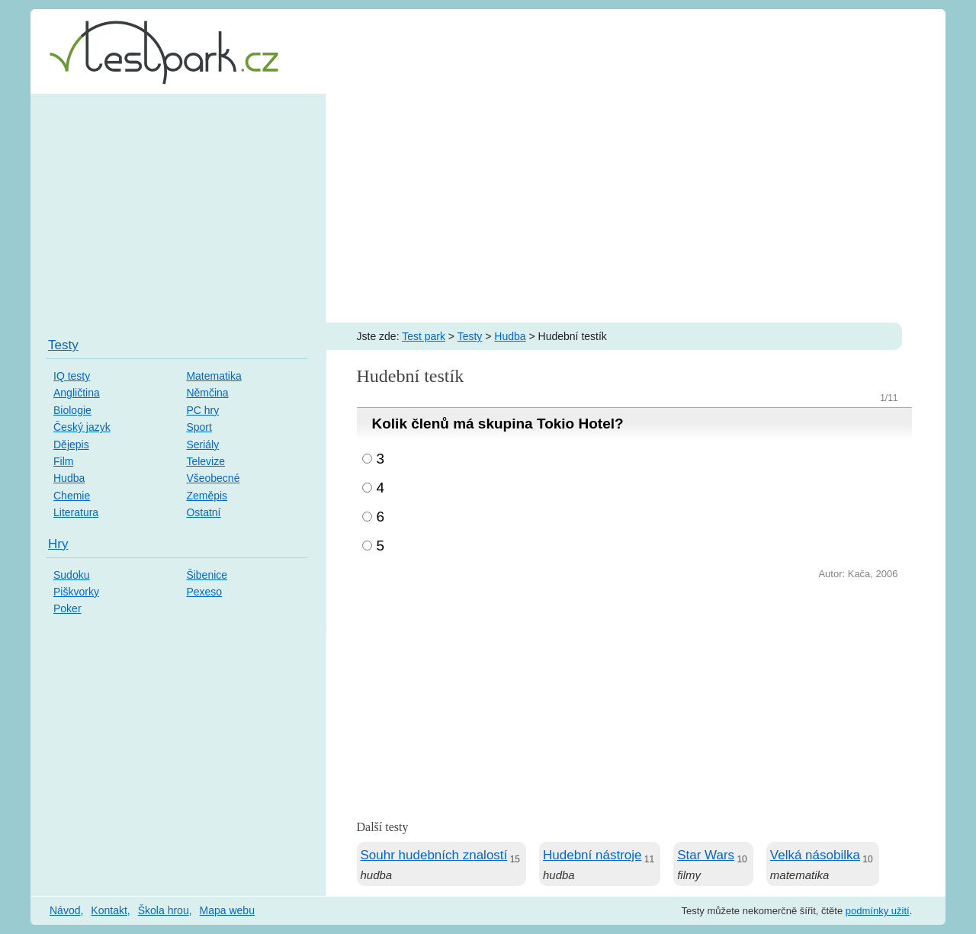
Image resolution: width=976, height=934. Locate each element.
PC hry (202, 410)
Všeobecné (212, 478)
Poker (67, 608)
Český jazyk (82, 427)
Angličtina (76, 393)
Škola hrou (163, 910)
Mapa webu (227, 910)
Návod (65, 910)
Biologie (72, 410)
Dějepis (71, 444)
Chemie (71, 495)
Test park (423, 336)
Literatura (75, 512)
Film (63, 461)
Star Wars (705, 855)
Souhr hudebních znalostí (434, 855)
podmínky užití (878, 910)
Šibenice (206, 575)
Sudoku (71, 575)
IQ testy (71, 376)
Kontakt (109, 910)
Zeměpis (206, 495)
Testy (470, 336)
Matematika (213, 376)
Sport (198, 427)
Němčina (207, 393)
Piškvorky (76, 592)
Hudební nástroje (592, 855)
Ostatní (203, 512)
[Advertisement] (488, 208)
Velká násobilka (815, 855)
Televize (205, 461)
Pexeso (204, 592)
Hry (58, 544)
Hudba (509, 336)
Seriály (202, 444)
